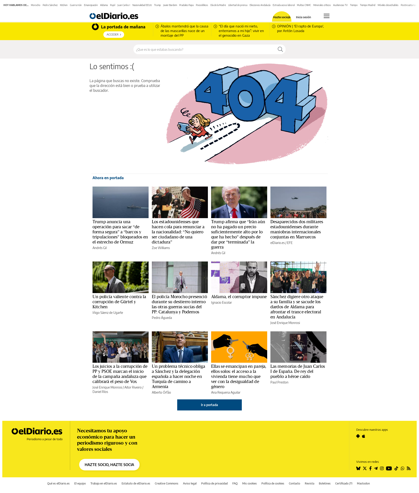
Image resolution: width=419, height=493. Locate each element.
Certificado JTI (343, 483)
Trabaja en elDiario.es (103, 483)
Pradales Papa (186, 5)
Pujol (112, 5)
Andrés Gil (100, 248)
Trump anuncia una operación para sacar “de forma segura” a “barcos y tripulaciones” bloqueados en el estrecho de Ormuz (120, 232)
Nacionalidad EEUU (142, 5)
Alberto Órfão (161, 392)
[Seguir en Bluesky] (358, 468)
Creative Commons (166, 483)
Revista (309, 483)
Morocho (35, 5)
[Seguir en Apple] (363, 436)
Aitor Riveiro (133, 387)
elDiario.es (277, 243)
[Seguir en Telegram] (376, 468)
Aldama (104, 5)
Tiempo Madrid (367, 5)
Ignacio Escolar (221, 302)
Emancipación (91, 5)
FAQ (235, 483)
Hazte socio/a (281, 17)
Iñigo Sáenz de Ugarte (108, 313)
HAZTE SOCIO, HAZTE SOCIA (109, 464)
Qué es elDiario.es (58, 483)
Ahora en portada (108, 177)
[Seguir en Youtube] (389, 468)
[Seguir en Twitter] (365, 468)
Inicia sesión (303, 17)
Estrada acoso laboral (284, 5)
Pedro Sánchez (50, 5)
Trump (157, 5)
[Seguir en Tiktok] (396, 468)
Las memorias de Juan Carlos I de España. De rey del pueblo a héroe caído (297, 371)
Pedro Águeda (162, 318)
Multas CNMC (304, 5)
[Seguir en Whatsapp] (402, 468)
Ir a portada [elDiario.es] (209, 405)
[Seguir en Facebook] (370, 468)
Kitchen (64, 5)
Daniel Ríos (100, 392)
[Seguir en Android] (358, 436)
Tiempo (354, 5)
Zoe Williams (161, 248)
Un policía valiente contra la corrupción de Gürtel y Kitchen (119, 301)
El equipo (80, 483)
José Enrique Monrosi (285, 323)
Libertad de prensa (237, 5)
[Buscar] (280, 49)
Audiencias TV (340, 5)
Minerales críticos (322, 5)
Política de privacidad (214, 483)
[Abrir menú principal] (326, 16)
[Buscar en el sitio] (204, 49)
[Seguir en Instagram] (382, 468)
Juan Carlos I (123, 5)
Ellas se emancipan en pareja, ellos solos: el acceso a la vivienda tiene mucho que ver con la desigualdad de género (238, 376)
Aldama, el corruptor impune (239, 296)
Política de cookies (272, 483)
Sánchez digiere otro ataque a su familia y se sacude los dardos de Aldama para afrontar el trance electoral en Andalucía (296, 306)
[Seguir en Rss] (408, 468)
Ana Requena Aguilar (225, 392)
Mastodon (363, 483)
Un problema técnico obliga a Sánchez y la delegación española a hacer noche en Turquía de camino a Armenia (178, 376)
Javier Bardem (170, 5)
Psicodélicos (202, 5)
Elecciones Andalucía (260, 5)
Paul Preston (279, 382)
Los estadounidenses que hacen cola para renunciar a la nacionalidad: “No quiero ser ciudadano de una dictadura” (178, 232)
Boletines (325, 483)
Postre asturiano (409, 5)
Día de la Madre (218, 5)
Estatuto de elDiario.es (136, 483)
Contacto (294, 483)
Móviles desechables (388, 5)
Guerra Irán (76, 5)
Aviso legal (190, 483)
